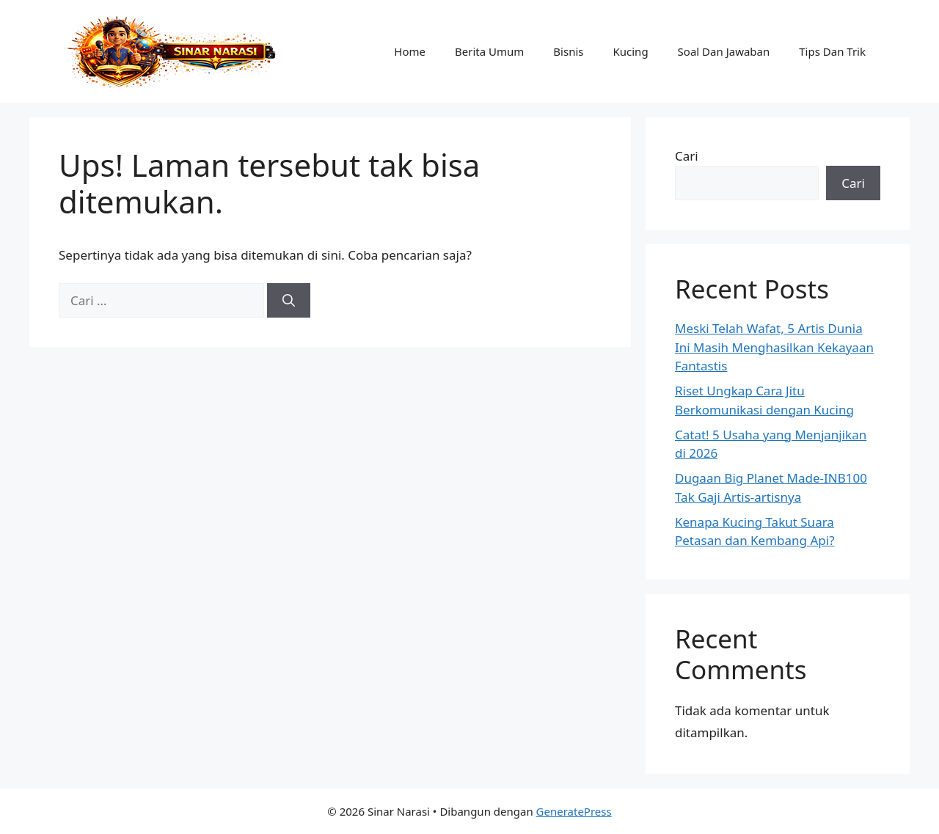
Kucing (630, 51)
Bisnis (568, 51)
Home (409, 51)
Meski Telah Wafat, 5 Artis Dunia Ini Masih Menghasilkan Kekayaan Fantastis (774, 347)
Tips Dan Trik (832, 51)
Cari (686, 155)
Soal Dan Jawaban (724, 51)
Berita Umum (489, 51)
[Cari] (288, 300)
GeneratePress (574, 811)
